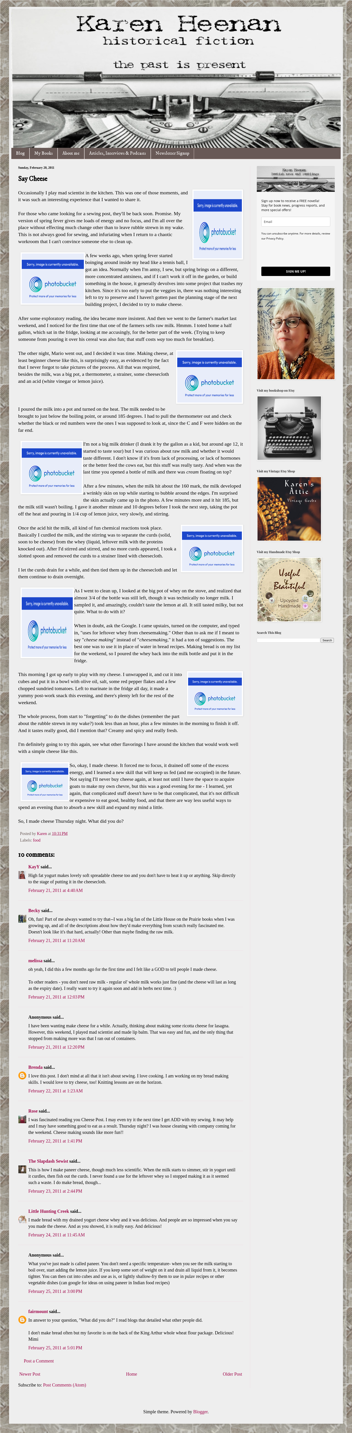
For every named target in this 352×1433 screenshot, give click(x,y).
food (36, 840)
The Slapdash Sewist (48, 1161)
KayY (33, 866)
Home (131, 1374)
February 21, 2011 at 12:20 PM (56, 1047)
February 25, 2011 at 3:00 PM (55, 1291)
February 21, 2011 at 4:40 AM (55, 890)
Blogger (200, 1411)
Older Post (232, 1374)
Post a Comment (39, 1360)
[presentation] (295, 253)
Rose (33, 1110)
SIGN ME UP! (296, 271)
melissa (35, 960)
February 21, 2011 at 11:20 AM (56, 940)
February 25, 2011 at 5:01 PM (55, 1347)
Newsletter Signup (172, 153)
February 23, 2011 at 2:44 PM (55, 1191)
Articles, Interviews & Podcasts (117, 153)
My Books (43, 153)
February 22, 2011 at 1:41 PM (55, 1140)
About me (71, 153)
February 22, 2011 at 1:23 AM (55, 1090)
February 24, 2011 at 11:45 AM (56, 1234)
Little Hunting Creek (48, 1211)
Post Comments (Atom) (64, 1384)
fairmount (38, 1311)
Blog (20, 153)
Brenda (35, 1067)
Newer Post (29, 1374)
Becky (34, 910)
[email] (295, 222)
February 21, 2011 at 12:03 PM (56, 996)
